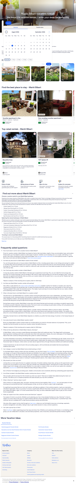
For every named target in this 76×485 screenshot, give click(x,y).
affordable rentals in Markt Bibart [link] (45, 256)
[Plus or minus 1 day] (34, 59)
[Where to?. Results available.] (13, 23)
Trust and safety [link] (5, 457)
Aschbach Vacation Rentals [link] (7, 432)
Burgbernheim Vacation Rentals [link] (8, 438)
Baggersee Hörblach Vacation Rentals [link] (10, 435)
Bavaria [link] (20, 46)
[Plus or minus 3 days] (45, 59)
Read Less (4, 241)
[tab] (36, 27)
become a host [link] (13, 367)
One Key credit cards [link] (6, 465)
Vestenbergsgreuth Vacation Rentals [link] (9, 427)
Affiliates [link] (29, 457)
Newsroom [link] (29, 460)
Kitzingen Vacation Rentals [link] (44, 435)
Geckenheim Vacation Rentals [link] (45, 429)
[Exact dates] (28, 59)
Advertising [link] (4, 469)
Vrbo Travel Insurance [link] (6, 467)
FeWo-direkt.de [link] (55, 457)
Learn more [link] (61, 189)
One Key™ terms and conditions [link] (33, 462)
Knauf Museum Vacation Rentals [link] (45, 432)
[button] (45, 39)
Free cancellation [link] (51, 351)
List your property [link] (5, 453)
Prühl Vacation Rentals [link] (43, 427)
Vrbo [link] (53, 453)
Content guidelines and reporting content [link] (35, 474)
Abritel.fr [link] (53, 455)
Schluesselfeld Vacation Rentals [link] (45, 438)
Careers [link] (28, 455)
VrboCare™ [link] (53, 382)
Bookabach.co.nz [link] (55, 460)
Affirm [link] (68, 356)
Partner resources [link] (5, 460)
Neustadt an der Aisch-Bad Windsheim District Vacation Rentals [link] (16, 429)
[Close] (73, 480)
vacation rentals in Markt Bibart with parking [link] (30, 285)
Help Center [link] (33, 403)
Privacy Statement (13, 482)
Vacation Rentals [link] (9, 46)
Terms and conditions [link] (31, 465)
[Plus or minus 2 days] (39, 59)
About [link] (28, 453)
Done (69, 64)
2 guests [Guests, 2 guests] (51, 23)
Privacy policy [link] (30, 467)
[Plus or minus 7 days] (50, 59)
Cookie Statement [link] (30, 469)
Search (70, 23)
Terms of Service (24, 482)
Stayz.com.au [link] (54, 462)
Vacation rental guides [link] (6, 462)
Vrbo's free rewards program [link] (34, 258)
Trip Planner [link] (9, 410)
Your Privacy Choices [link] (31, 472)
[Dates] (34, 23)
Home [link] (3, 46)
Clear (63, 64)
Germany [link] (15, 46)
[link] (35, 92)
